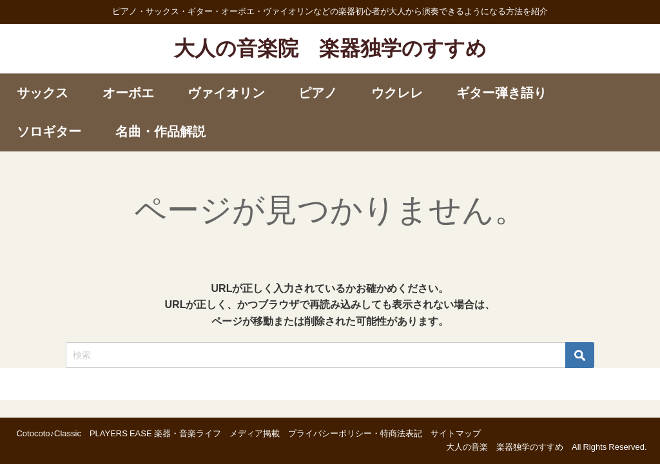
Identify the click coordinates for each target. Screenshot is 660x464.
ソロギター (49, 131)
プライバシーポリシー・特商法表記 (355, 433)
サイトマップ (456, 433)
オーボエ (128, 93)
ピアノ (317, 93)
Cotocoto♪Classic (48, 433)
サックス (42, 93)
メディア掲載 (254, 433)
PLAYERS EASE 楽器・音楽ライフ (155, 433)
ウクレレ (397, 93)
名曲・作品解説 (160, 131)
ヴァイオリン (226, 93)
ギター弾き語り (501, 93)
